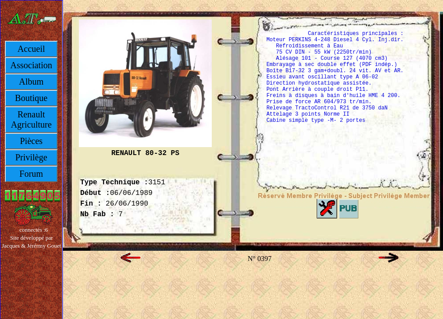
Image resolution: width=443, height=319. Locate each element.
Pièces (31, 141)
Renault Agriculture (31, 119)
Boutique (31, 98)
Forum (31, 174)
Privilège (31, 157)
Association (31, 65)
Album (31, 81)
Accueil (31, 49)
